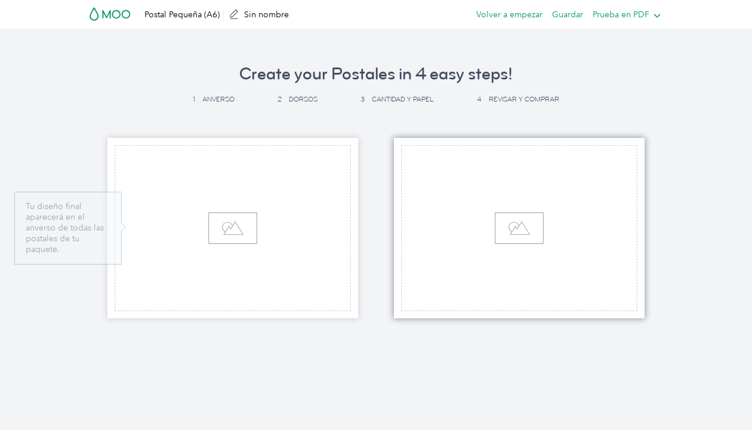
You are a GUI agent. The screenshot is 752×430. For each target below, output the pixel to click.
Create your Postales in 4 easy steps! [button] (376, 74)
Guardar (567, 14)
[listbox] (623, 14)
